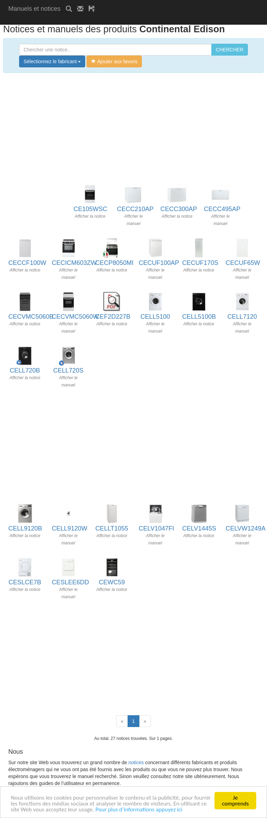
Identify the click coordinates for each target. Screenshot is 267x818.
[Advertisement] (89, 20)
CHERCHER (229, 49)
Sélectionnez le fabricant (52, 61)
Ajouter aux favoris (114, 61)
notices (136, 762)
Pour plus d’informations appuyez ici (138, 809)
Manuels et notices (34, 8)
